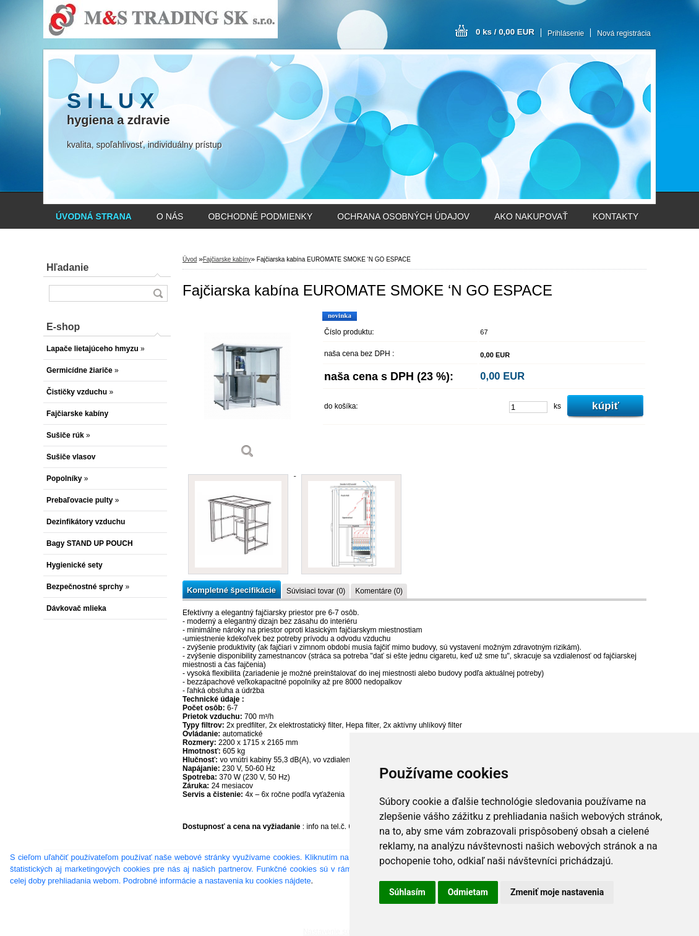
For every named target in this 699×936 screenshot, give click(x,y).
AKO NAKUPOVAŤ (531, 216)
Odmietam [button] (468, 892)
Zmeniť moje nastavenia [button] (557, 892)
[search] (158, 293)
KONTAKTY (615, 216)
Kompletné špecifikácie (231, 590)
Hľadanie (67, 267)
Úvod (189, 259)
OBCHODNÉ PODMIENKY (260, 216)
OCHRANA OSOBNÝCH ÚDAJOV (403, 216)
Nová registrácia (624, 33)
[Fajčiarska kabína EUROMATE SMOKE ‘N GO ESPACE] (247, 389)
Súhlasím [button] (407, 892)
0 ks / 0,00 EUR (505, 31)
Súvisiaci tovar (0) (315, 591)
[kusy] (528, 407)
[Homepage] (93, 216)
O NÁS (170, 216)
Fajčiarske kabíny (227, 259)
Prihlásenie (565, 33)
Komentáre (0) (379, 591)
